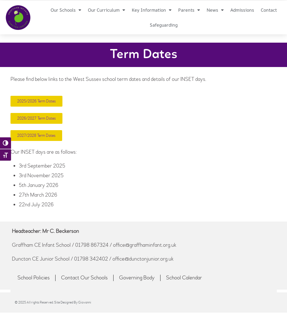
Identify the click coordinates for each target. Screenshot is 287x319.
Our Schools (66, 10)
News (215, 10)
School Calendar (184, 277)
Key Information (152, 10)
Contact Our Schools (84, 277)
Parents (189, 10)
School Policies (33, 277)
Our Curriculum (107, 10)
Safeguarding (164, 25)
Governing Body (137, 277)
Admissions (242, 10)
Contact (268, 10)
